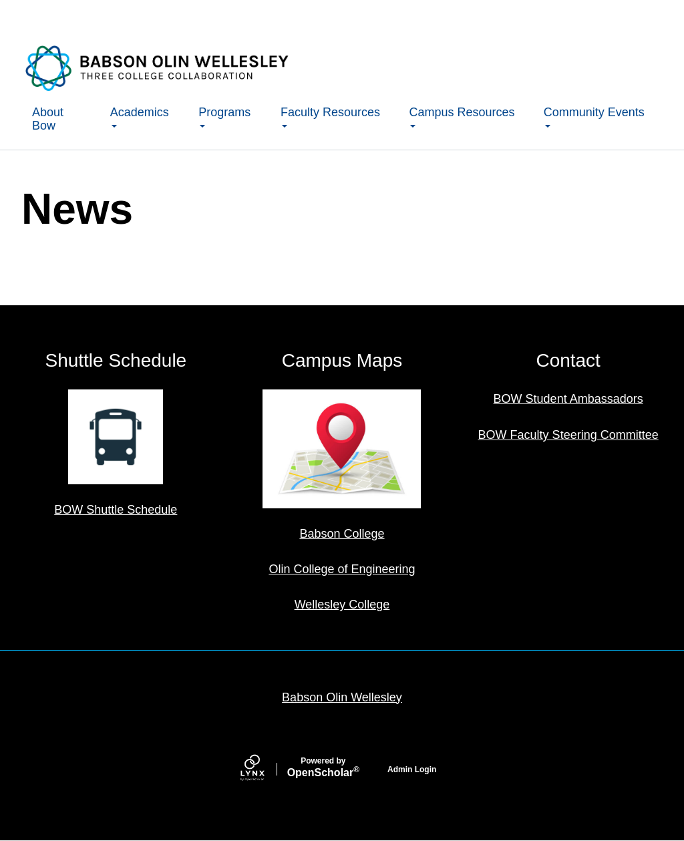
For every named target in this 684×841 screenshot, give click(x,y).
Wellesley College (342, 604)
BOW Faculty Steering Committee (568, 435)
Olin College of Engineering (342, 569)
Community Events (594, 117)
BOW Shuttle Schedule (115, 509)
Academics (139, 117)
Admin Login (411, 769)
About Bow (47, 119)
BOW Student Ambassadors (568, 398)
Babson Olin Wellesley (342, 697)
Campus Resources (461, 117)
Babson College (341, 533)
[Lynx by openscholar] (263, 769)
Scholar (323, 767)
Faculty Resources (330, 117)
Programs (224, 117)
